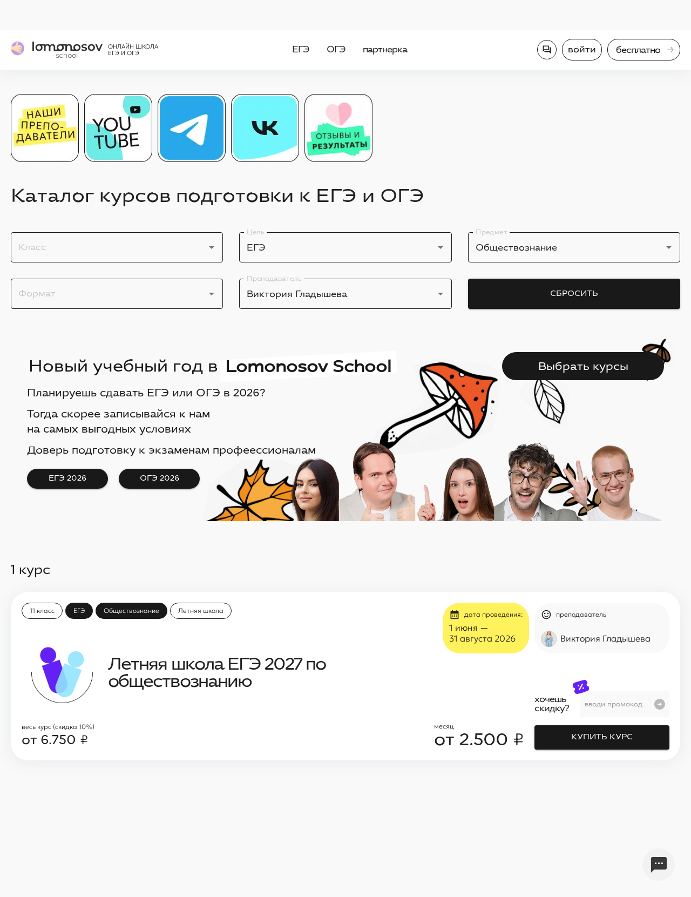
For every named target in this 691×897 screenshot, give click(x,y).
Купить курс (601, 737)
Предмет (491, 232)
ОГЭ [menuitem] (336, 49)
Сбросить (574, 294)
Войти (582, 49)
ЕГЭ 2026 (67, 479)
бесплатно (645, 50)
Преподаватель (274, 278)
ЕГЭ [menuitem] (300, 49)
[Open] (211, 247)
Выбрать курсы (583, 366)
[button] (42, 611)
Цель (255, 232)
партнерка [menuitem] (385, 49)
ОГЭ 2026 (159, 479)
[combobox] (109, 247)
